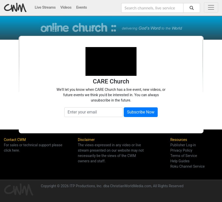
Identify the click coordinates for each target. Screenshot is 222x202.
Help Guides (179, 161)
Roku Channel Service (187, 166)
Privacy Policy (181, 150)
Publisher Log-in (183, 145)
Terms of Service (183, 156)
